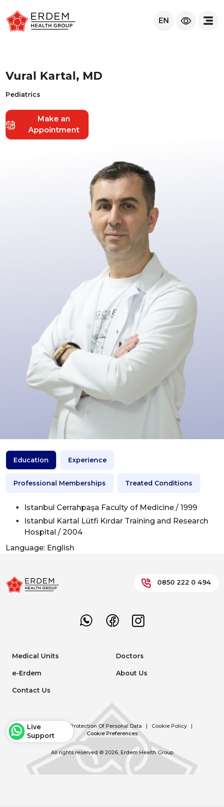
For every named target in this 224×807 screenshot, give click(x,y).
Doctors (130, 656)
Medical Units (35, 656)
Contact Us (31, 690)
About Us (131, 673)
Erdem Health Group (147, 752)
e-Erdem (26, 673)
